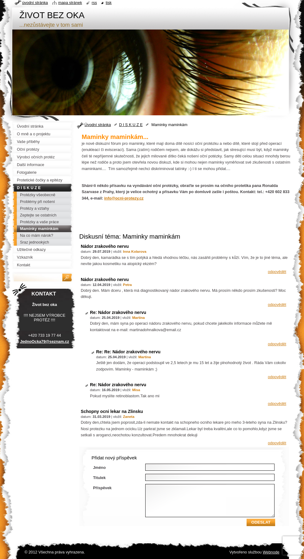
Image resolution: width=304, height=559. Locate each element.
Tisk (108, 2)
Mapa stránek (70, 2)
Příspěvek (102, 488)
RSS (94, 2)
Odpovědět (277, 271)
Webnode (271, 552)
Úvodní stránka (97, 124)
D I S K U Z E (131, 124)
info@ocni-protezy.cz (123, 198)
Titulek (99, 477)
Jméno (99, 467)
